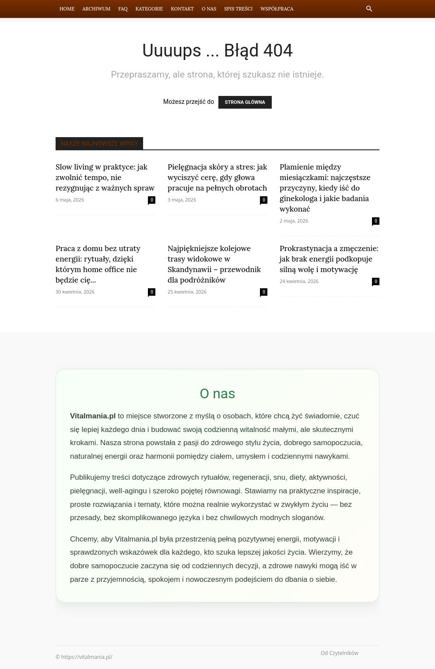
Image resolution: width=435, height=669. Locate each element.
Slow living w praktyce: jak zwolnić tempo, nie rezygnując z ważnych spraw (105, 177)
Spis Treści (238, 9)
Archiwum (96, 9)
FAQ (122, 9)
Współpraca (276, 9)
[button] (368, 9)
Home (67, 9)
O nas (209, 9)
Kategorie (149, 9)
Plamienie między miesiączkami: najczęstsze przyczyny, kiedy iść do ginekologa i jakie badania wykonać (325, 188)
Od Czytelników (339, 653)
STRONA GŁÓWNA (245, 102)
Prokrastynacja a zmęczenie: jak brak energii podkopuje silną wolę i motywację (329, 259)
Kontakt (182, 9)
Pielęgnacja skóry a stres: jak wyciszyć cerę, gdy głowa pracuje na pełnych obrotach (217, 177)
